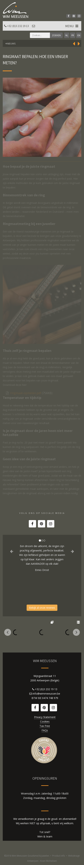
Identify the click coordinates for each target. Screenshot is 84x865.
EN (78, 35)
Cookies (45, 721)
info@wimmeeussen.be (46, 693)
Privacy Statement (45, 717)
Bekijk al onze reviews (42, 607)
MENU (72, 26)
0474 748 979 (50, 698)
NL (66, 35)
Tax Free (45, 726)
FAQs (45, 730)
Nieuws (10, 43)
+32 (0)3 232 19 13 (18, 26)
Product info (58, 855)
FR (72, 35)
